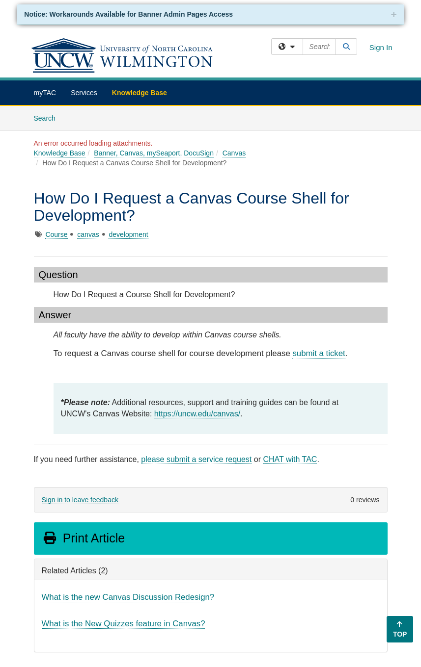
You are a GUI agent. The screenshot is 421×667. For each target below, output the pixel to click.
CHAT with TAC (290, 459)
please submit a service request (196, 459)
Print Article (83, 538)
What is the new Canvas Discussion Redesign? (128, 597)
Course (56, 234)
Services (84, 93)
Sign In (381, 47)
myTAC (45, 93)
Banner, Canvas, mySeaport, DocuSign (154, 153)
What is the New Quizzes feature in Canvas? (123, 623)
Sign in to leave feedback (80, 500)
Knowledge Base (139, 93)
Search (48, 117)
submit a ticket (318, 353)
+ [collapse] (393, 14)
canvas (88, 234)
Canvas (234, 153)
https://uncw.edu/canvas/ (197, 414)
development (128, 234)
